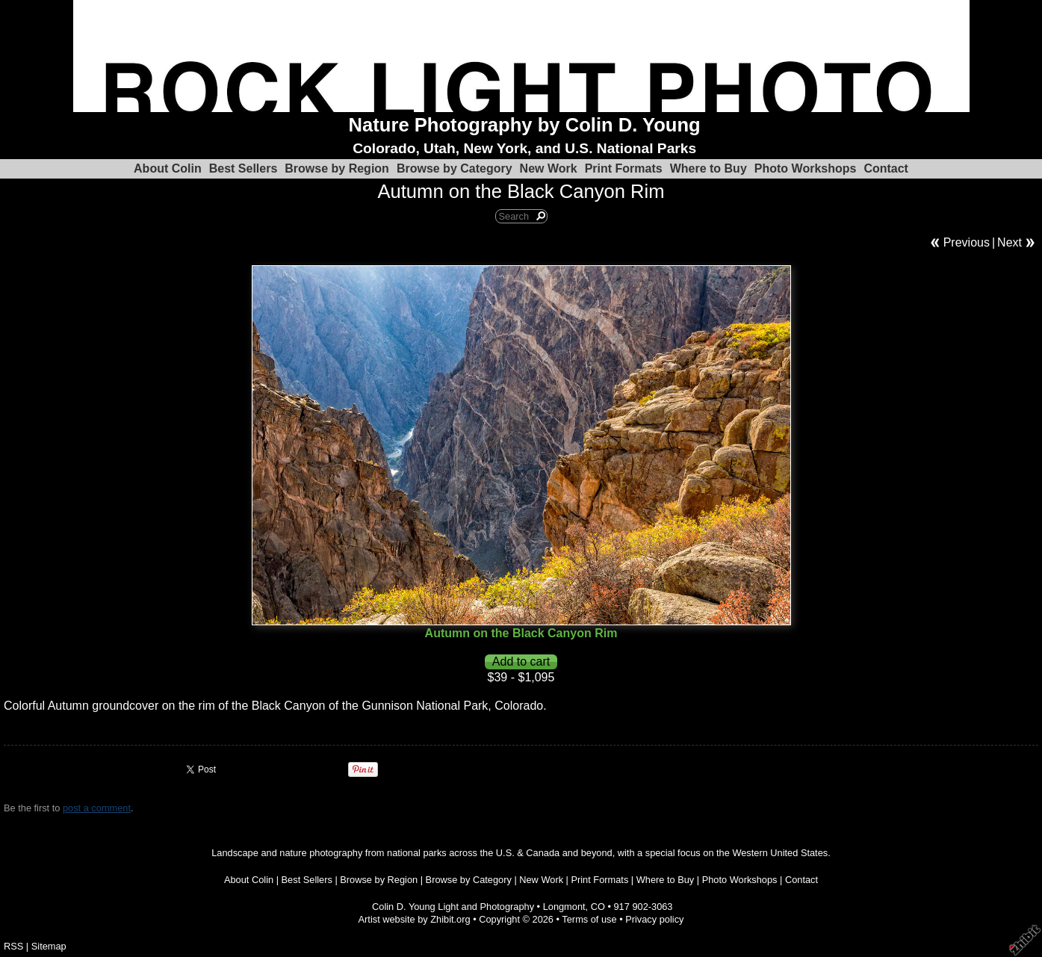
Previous (966, 242)
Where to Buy (708, 168)
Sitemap (48, 946)
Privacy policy (654, 919)
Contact (885, 168)
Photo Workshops (805, 168)
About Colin (168, 168)
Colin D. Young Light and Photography (453, 906)
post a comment (97, 808)
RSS (13, 946)
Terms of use (589, 919)
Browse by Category (454, 168)
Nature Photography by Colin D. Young (525, 124)
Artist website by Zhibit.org (415, 919)
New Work (548, 168)
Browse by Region (337, 168)
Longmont (564, 906)
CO (598, 906)
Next (1009, 242)
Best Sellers (243, 168)
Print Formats (624, 168)
